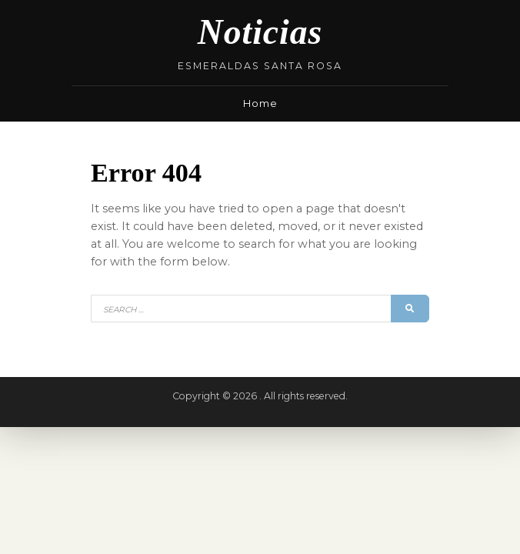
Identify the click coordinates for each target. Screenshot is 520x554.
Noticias (260, 32)
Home (260, 103)
